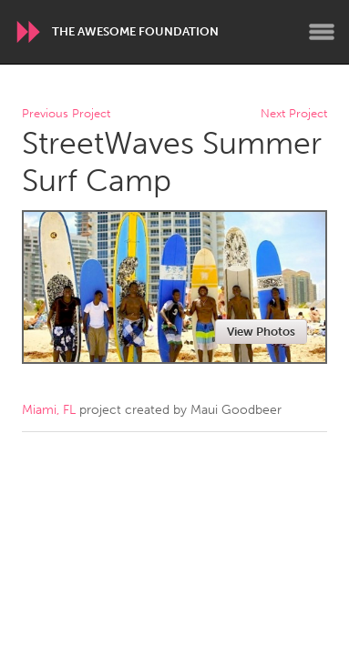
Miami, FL (49, 410)
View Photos (261, 331)
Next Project (294, 114)
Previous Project (66, 114)
